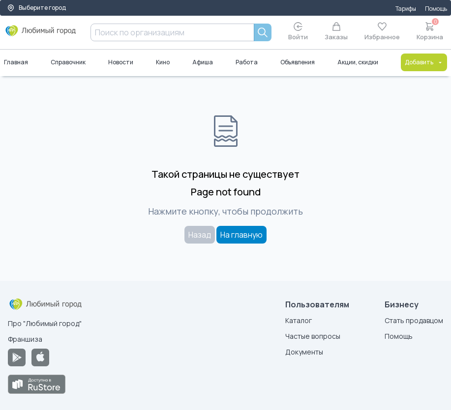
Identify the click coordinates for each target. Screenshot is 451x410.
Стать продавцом (414, 320)
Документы (304, 351)
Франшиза (25, 339)
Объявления (297, 62)
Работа (247, 62)
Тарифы (405, 8)
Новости (120, 62)
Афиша (202, 62)
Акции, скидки (357, 62)
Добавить (424, 62)
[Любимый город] (41, 34)
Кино (163, 62)
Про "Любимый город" (45, 323)
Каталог (298, 320)
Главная (16, 62)
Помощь (436, 8)
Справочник (68, 62)
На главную (241, 234)
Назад (199, 234)
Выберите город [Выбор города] (36, 7)
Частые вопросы (312, 336)
